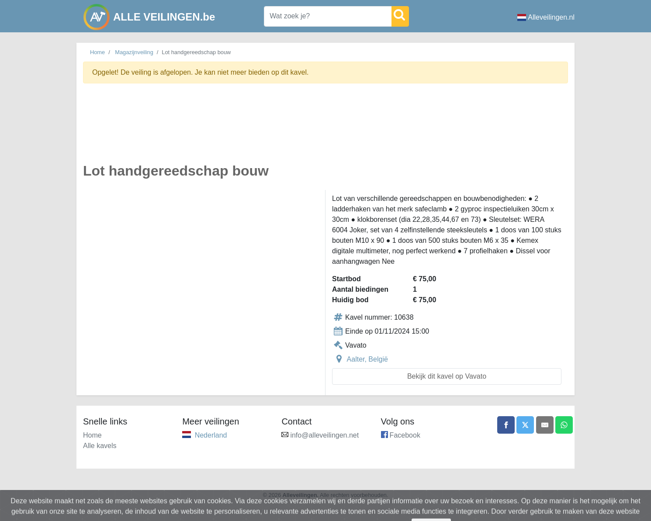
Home (97, 52)
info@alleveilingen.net (324, 435)
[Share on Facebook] (506, 425)
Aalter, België (367, 359)
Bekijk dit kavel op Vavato (446, 376)
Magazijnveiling (134, 52)
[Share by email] (545, 425)
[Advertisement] (325, 128)
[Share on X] (525, 425)
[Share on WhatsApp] (564, 425)
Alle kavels (99, 445)
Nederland (211, 435)
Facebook (405, 435)
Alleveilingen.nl (546, 17)
